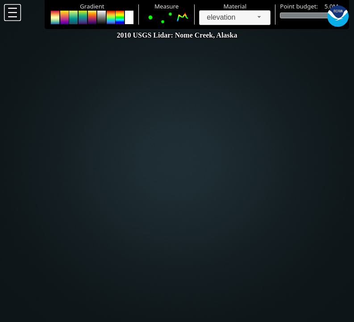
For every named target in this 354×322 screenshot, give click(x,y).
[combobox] (235, 17)
